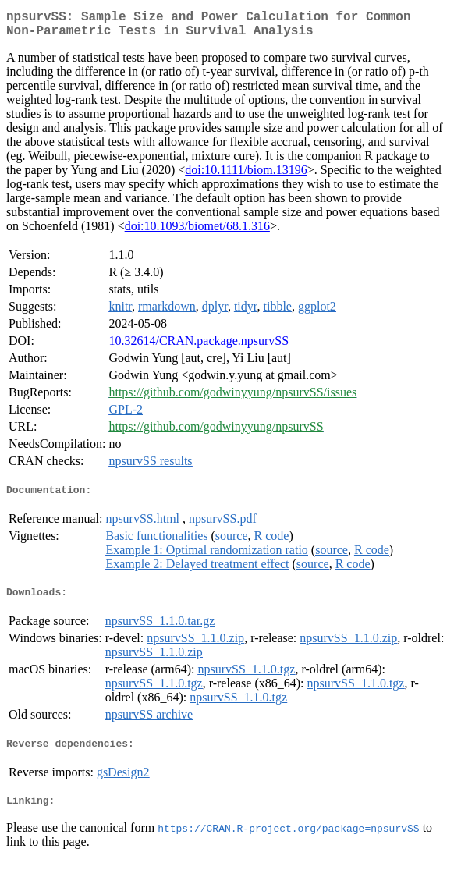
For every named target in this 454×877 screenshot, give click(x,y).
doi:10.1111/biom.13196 (246, 176)
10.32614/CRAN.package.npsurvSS (198, 346)
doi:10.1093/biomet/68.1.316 (197, 232)
